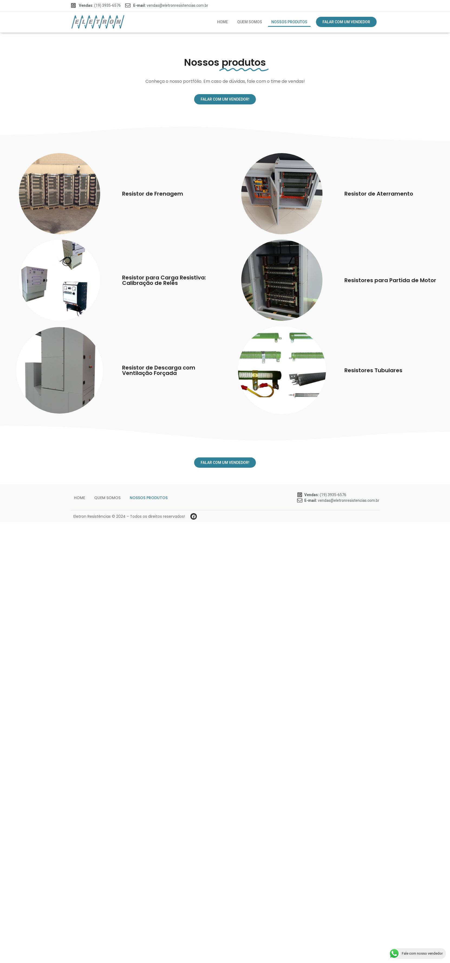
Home (222, 22)
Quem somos (249, 22)
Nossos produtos (289, 22)
